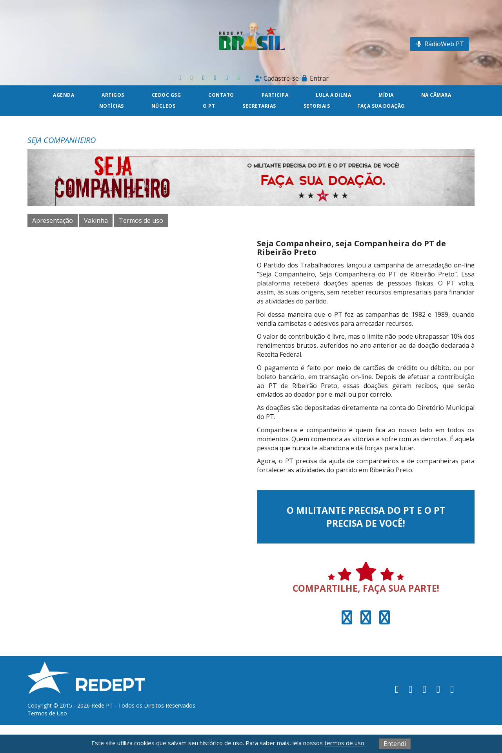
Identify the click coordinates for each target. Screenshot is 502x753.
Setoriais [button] (317, 106)
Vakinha (96, 220)
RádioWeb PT (439, 44)
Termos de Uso (47, 713)
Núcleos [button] (163, 106)
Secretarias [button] (259, 106)
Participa (275, 95)
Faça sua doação (381, 106)
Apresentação (52, 220)
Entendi (395, 743)
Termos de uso (141, 220)
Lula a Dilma (333, 95)
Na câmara (436, 95)
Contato (221, 95)
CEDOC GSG (166, 95)
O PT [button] (209, 106)
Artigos (113, 95)
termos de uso (344, 743)
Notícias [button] (111, 106)
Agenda (63, 95)
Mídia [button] (386, 95)
